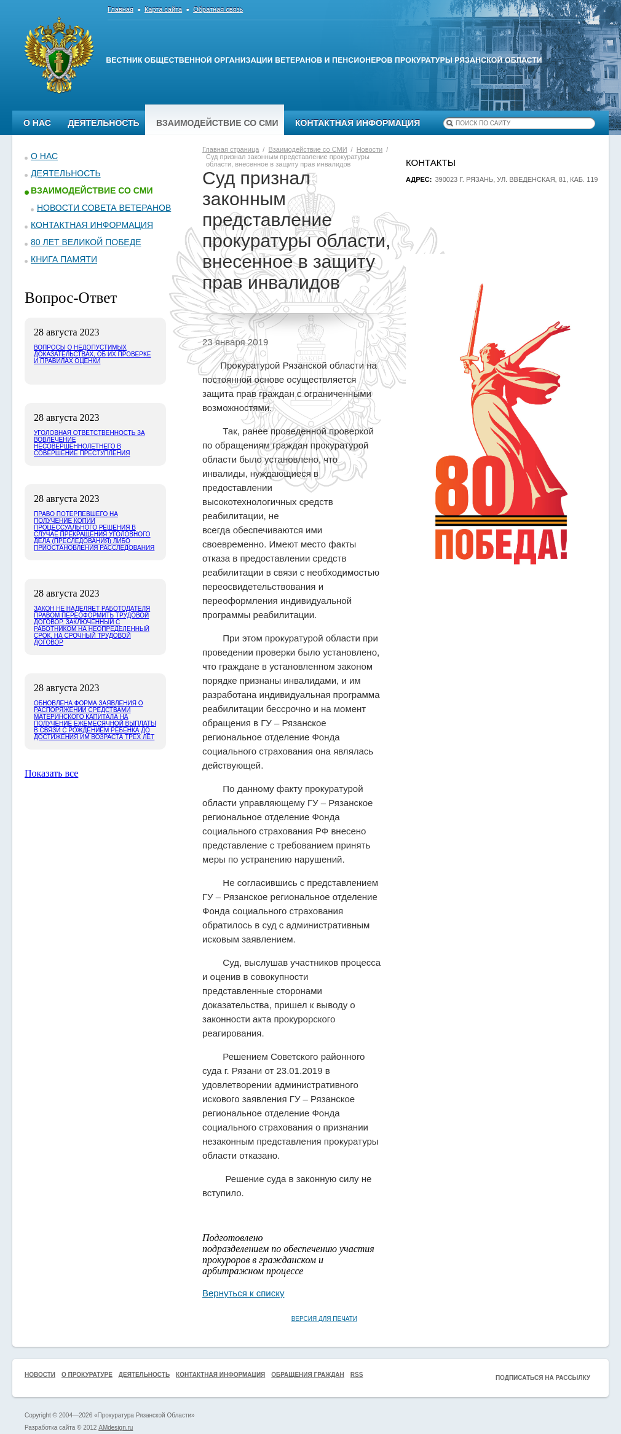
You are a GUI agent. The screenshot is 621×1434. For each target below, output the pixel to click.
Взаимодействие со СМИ (217, 123)
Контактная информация (357, 123)
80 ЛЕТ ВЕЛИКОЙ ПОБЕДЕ (86, 242)
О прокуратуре (87, 1374)
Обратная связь (218, 9)
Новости (40, 1374)
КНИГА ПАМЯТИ (64, 259)
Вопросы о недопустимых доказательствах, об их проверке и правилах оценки (92, 354)
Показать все (51, 773)
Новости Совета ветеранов (104, 208)
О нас (37, 123)
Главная (120, 9)
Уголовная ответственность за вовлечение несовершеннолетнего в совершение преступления (89, 442)
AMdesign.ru (115, 1427)
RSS (356, 1374)
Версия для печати (324, 1318)
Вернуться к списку (243, 1293)
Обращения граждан (307, 1374)
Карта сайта (163, 9)
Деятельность (104, 123)
